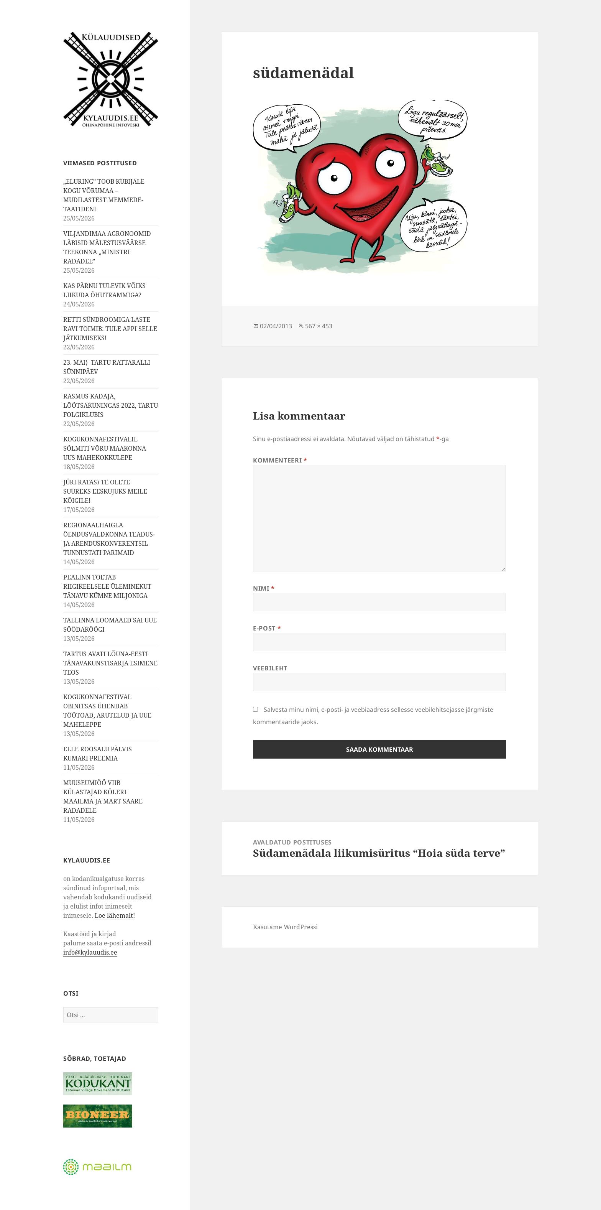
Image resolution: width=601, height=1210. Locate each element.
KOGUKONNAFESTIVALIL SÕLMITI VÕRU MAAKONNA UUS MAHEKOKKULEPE (104, 448)
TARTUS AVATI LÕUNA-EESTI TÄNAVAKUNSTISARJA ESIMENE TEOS (110, 663)
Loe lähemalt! (115, 915)
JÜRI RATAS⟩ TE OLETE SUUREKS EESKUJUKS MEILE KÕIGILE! (105, 491)
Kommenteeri (280, 460)
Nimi (264, 588)
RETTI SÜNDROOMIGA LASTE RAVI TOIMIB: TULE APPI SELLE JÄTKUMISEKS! (110, 328)
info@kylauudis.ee (90, 952)
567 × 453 (318, 326)
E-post (267, 628)
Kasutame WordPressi (285, 927)
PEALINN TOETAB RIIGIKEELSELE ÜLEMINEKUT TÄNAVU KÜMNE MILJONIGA (107, 586)
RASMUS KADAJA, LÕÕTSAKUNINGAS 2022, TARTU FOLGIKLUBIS (110, 405)
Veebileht (270, 668)
